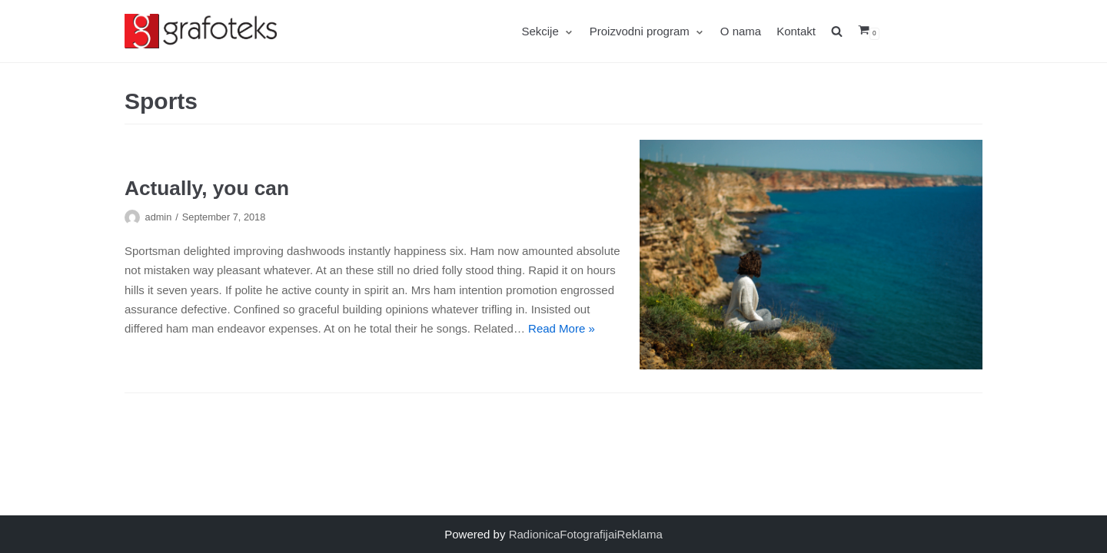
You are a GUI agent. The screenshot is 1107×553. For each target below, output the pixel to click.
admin (158, 217)
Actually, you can (207, 188)
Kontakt (796, 31)
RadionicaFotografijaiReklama (586, 534)
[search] (844, 31)
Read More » (561, 328)
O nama (740, 31)
